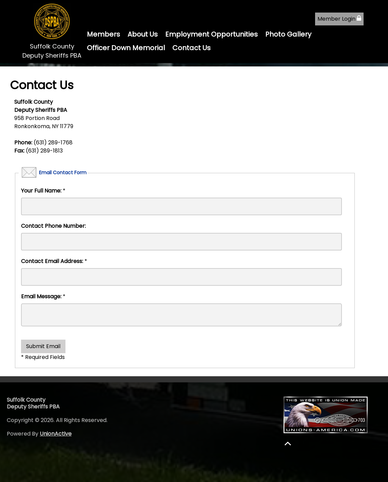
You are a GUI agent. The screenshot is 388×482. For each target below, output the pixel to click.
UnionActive (56, 434)
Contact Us (191, 48)
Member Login (339, 19)
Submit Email (43, 346)
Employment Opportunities (211, 34)
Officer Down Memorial (126, 48)
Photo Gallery (288, 34)
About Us (143, 34)
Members (103, 34)
